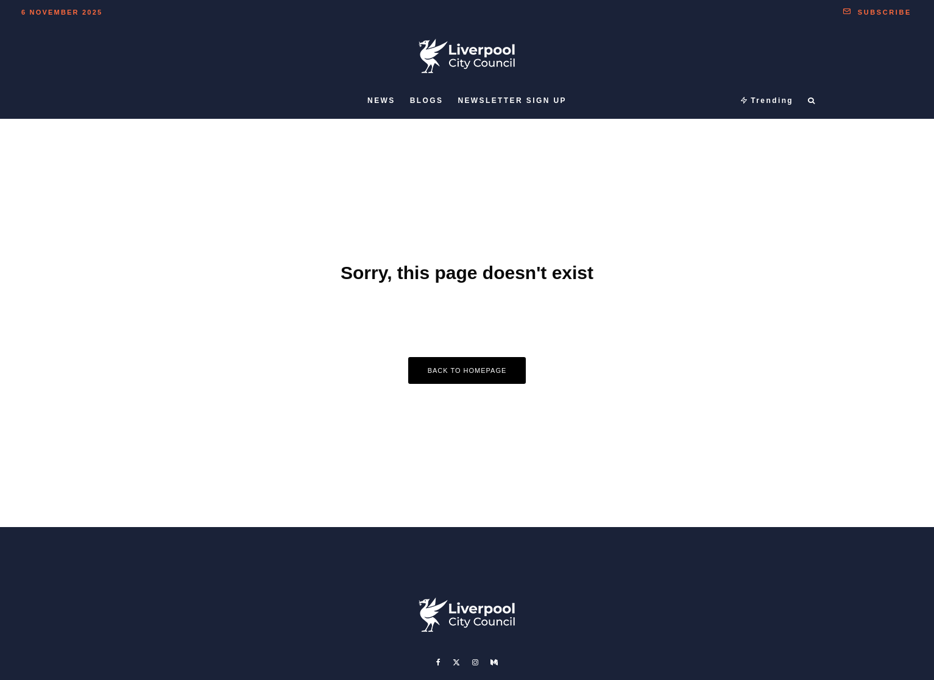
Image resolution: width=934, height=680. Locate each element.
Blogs (427, 100)
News (381, 100)
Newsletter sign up (512, 100)
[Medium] (494, 662)
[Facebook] (438, 662)
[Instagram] (475, 662)
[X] (456, 662)
